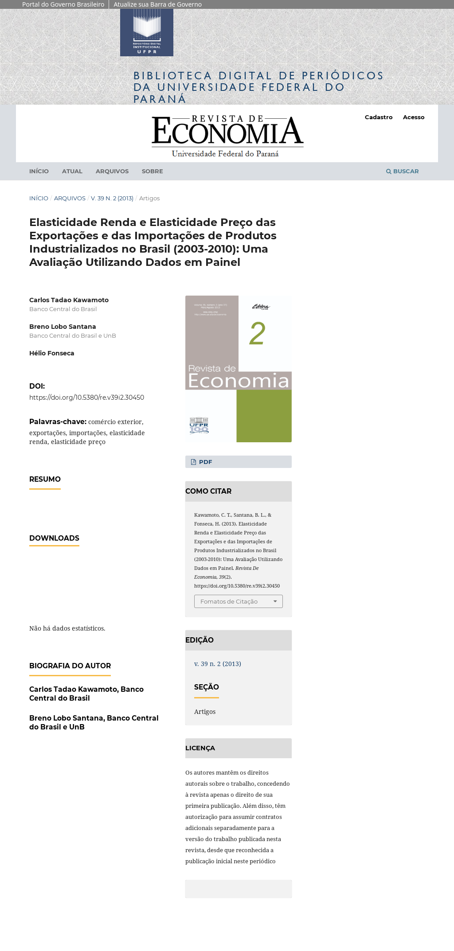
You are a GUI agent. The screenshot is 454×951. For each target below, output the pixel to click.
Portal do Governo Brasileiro (63, 4)
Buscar (402, 171)
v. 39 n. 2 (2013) (112, 198)
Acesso (414, 117)
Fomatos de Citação (229, 601)
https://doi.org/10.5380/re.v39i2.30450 (86, 397)
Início (39, 171)
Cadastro (379, 117)
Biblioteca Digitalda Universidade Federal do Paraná (259, 87)
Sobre (152, 171)
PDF (204, 461)
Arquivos (112, 171)
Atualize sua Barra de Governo (158, 4)
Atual (72, 171)
